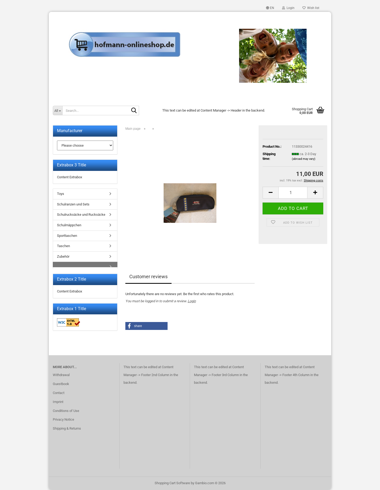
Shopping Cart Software (172, 483)
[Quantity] (292, 193)
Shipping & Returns (67, 428)
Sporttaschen (67, 236)
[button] (270, 8)
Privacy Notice (63, 419)
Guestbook (61, 384)
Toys (60, 194)
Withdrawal (61, 375)
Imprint (58, 402)
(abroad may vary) (303, 159)
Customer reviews (148, 276)
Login (192, 301)
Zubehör (63, 256)
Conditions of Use (66, 411)
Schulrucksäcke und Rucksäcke (81, 215)
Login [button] (288, 8)
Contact (58, 393)
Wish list (310, 8)
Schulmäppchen (69, 225)
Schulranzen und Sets (73, 204)
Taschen (63, 246)
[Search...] (57, 110)
